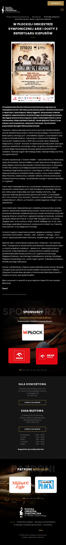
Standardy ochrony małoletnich (28, 525)
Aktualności (22, 294)
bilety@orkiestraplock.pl (32, 420)
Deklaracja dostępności (45, 522)
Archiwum (47, 525)
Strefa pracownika (25, 522)
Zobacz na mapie (33, 403)
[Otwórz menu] (62, 10)
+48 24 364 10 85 (32, 422)
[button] (27, 498)
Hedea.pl (40, 537)
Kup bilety (56, 4)
